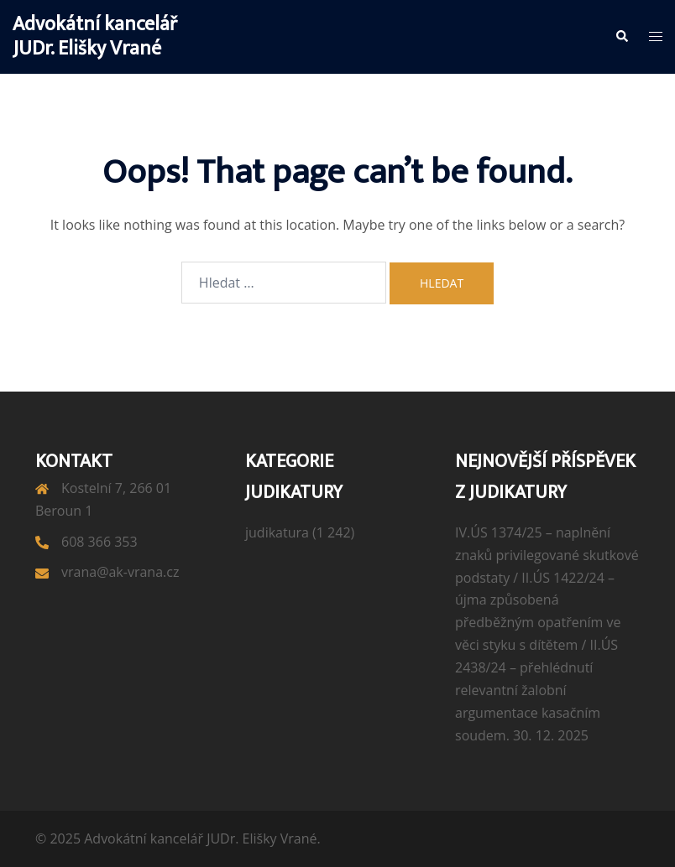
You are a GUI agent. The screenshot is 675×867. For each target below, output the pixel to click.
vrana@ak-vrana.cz (120, 572)
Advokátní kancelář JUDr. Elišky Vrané (95, 36)
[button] (621, 37)
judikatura (277, 532)
